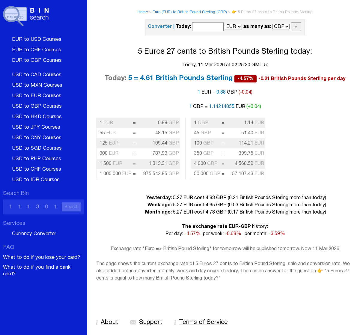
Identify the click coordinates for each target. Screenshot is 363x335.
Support (150, 322)
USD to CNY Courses (36, 138)
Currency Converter (34, 234)
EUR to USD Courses (36, 39)
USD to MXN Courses (37, 85)
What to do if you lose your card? (41, 257)
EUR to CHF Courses (36, 50)
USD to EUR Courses (36, 96)
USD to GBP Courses (37, 106)
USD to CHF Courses (36, 169)
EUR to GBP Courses (37, 60)
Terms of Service (203, 322)
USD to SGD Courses (37, 148)
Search (71, 207)
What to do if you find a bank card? (36, 270)
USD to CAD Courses (36, 75)
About (109, 322)
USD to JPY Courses (36, 127)
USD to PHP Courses (36, 159)
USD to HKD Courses (37, 117)
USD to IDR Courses (36, 180)
